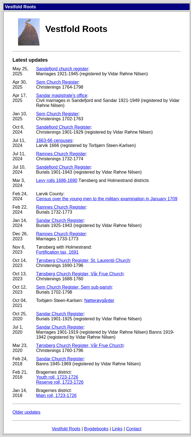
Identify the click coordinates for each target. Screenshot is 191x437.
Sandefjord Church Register (63, 127)
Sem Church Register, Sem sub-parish (74, 287)
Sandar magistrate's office (61, 95)
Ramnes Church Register (61, 153)
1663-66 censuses (54, 140)
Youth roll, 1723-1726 (57, 377)
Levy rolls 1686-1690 (56, 180)
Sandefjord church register (62, 68)
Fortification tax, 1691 (57, 252)
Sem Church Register (57, 82)
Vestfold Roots (66, 428)
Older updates (26, 412)
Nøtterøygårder (99, 300)
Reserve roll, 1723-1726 (60, 382)
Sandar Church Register (60, 220)
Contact (133, 428)
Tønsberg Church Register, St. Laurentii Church (83, 260)
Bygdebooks (96, 428)
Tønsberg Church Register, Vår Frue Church (80, 273)
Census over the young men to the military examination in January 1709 (106, 198)
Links (117, 428)
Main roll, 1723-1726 (56, 395)
